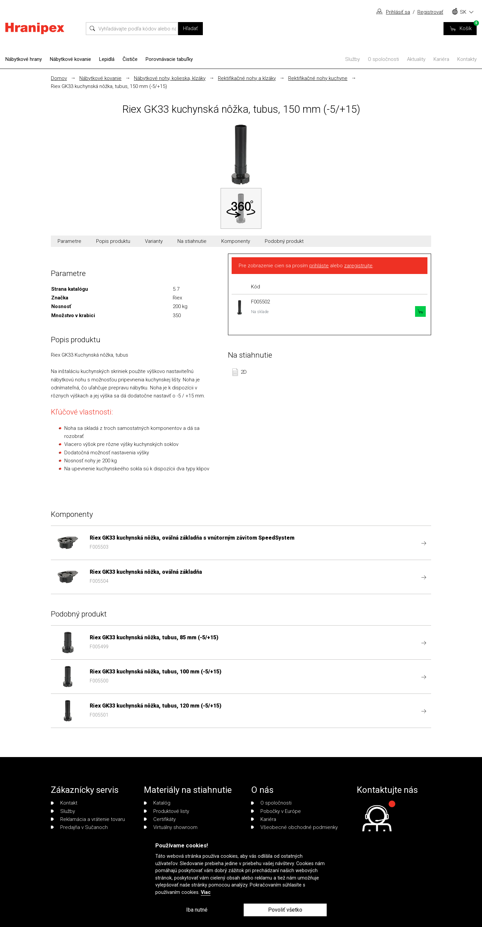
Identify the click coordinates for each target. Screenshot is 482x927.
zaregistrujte (358, 266)
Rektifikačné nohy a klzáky (247, 78)
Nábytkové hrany (23, 59)
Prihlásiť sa (398, 12)
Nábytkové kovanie (70, 59)
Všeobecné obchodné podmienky (294, 827)
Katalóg (157, 803)
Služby (352, 59)
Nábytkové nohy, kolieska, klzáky (170, 78)
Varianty (154, 241)
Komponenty (235, 241)
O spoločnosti (383, 59)
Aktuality (416, 59)
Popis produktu (113, 241)
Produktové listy (166, 811)
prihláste (319, 266)
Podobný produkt (284, 241)
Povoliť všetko (285, 910)
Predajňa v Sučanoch (79, 827)
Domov (59, 78)
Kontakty (467, 59)
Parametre (69, 241)
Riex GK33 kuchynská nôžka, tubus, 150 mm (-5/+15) (109, 86)
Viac (206, 892)
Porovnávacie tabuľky (169, 59)
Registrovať (430, 12)
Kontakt (64, 803)
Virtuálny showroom (170, 827)
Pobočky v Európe (276, 811)
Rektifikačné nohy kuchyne (317, 78)
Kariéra (441, 59)
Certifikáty (160, 819)
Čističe (130, 59)
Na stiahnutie (192, 241)
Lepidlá (106, 59)
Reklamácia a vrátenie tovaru (88, 819)
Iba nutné (197, 910)
